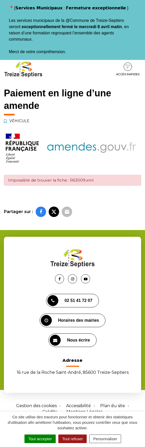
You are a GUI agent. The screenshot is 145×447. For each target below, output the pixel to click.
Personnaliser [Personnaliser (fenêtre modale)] (105, 439)
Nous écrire (70, 340)
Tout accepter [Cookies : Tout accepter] (40, 439)
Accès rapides (128, 69)
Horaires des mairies (70, 320)
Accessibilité (78, 405)
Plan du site (112, 405)
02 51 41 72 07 (69, 300)
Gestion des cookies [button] (36, 405)
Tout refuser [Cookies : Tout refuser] (72, 439)
